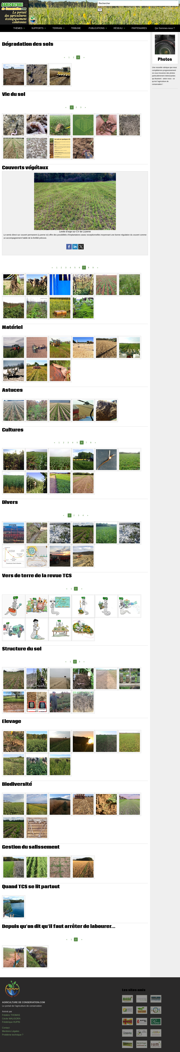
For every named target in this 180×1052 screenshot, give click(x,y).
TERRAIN (57, 28)
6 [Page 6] (79, 267)
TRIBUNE (76, 28)
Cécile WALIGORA (11, 1018)
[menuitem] (5, 28)
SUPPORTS (37, 28)
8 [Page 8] (88, 267)
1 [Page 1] (69, 57)
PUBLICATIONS (96, 28)
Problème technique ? (12, 1035)
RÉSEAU (118, 28)
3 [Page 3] (80, 107)
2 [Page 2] (73, 57)
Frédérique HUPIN (11, 1022)
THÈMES (17, 28)
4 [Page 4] (70, 267)
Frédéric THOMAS (11, 1015)
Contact (6, 1028)
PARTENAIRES (139, 28)
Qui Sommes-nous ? (165, 28)
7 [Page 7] (86, 442)
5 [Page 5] (75, 267)
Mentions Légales (10, 1031)
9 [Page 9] (93, 267)
